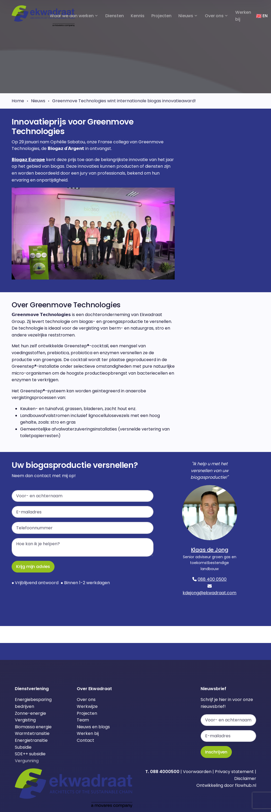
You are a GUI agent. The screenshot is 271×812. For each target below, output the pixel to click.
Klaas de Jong (209, 549)
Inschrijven (216, 752)
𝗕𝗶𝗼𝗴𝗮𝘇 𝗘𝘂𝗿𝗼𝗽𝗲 (28, 160)
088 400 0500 (212, 579)
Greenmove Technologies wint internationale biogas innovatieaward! (124, 101)
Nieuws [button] (185, 16)
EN (261, 16)
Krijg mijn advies (33, 566)
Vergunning (27, 761)
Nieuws (38, 101)
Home (18, 101)
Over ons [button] (214, 16)
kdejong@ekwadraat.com (209, 593)
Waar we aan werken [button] (72, 16)
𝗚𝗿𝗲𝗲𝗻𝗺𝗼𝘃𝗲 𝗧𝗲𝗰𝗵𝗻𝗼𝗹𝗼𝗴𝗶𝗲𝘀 (42, 315)
